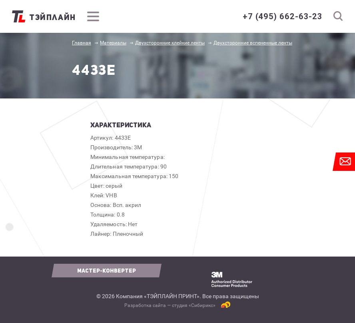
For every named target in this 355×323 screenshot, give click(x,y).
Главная (81, 43)
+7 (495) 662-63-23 (282, 16)
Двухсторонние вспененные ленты (252, 43)
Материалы (113, 43)
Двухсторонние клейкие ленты (170, 43)
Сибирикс (202, 305)
